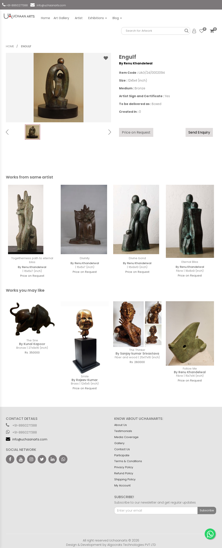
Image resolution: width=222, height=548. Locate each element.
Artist (79, 18)
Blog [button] (117, 18)
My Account (122, 485)
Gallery (119, 443)
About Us (120, 425)
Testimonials (123, 431)
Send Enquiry (199, 132)
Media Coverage (126, 437)
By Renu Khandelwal (135, 63)
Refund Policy (123, 473)
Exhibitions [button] (97, 18)
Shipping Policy (124, 479)
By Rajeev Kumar (85, 380)
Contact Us (122, 449)
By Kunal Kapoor (32, 344)
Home (45, 18)
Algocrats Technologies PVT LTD (131, 545)
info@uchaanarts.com (50, 5)
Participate (121, 455)
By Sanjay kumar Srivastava (137, 353)
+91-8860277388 (17, 5)
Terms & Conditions (128, 461)
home (10, 46)
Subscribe (207, 510)
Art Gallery (61, 18)
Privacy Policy (123, 467)
